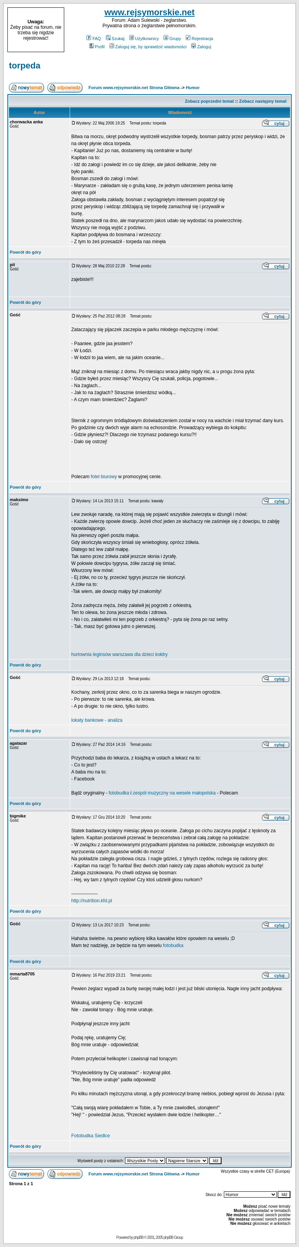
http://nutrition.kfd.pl (91, 900)
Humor (192, 87)
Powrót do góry (25, 252)
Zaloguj (201, 46)
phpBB (138, 1237)
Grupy (172, 38)
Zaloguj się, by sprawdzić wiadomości (147, 46)
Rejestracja (199, 38)
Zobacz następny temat (263, 101)
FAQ (93, 38)
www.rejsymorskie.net (149, 12)
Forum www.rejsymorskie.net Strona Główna (133, 87)
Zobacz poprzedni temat (209, 101)
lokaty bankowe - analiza (96, 720)
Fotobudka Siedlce (90, 1135)
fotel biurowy (104, 476)
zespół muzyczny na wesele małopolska (174, 793)
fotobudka (119, 793)
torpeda (24, 65)
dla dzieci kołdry (150, 654)
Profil (97, 46)
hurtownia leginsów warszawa (102, 654)
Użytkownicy (144, 38)
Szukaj (115, 38)
